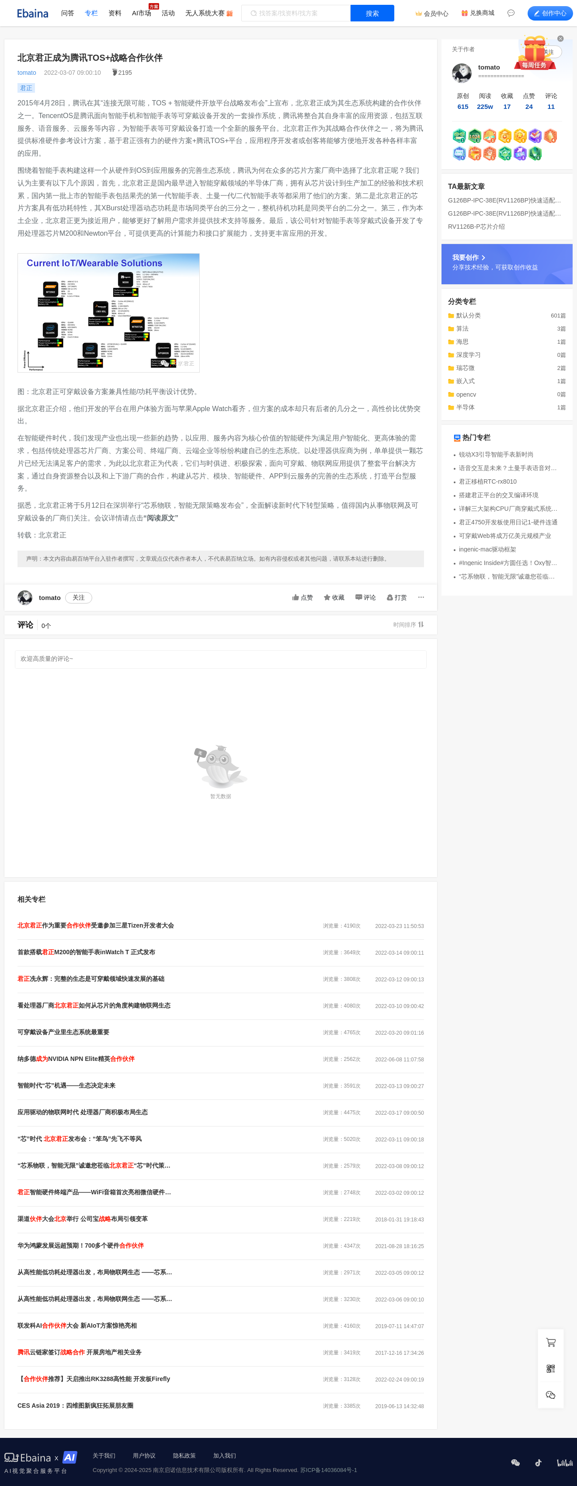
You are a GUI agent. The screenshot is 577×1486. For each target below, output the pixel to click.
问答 (67, 13)
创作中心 (550, 13)
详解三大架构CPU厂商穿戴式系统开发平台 (509, 509)
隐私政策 (184, 1455)
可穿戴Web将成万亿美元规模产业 (505, 536)
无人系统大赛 (205, 13)
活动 (168, 13)
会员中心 (436, 13)
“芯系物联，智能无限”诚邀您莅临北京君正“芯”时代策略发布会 (509, 576)
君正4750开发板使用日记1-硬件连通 (508, 522)
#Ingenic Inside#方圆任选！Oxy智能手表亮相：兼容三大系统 (509, 563)
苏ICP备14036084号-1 (328, 1470)
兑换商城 (482, 12)
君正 (26, 87)
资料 (115, 13)
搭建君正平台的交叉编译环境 (499, 495)
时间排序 (408, 624)
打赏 (397, 597)
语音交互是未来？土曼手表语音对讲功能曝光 (509, 468)
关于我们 (104, 1455)
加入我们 (224, 1455)
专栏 (91, 13)
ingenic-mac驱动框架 (487, 549)
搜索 (372, 13)
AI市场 (141, 13)
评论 (365, 597)
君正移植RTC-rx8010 (488, 481)
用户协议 (144, 1455)
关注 (79, 597)
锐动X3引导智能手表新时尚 (496, 454)
